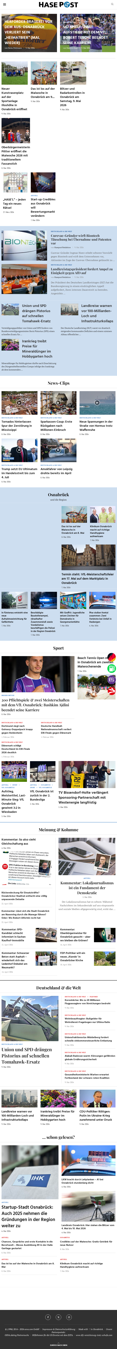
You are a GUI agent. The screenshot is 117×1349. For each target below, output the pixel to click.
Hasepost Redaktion (62, 247)
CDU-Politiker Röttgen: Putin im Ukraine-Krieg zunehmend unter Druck (96, 1115)
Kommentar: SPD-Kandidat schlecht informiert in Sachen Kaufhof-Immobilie (14, 935)
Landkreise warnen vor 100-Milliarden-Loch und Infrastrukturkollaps (97, 313)
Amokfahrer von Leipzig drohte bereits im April (56, 471)
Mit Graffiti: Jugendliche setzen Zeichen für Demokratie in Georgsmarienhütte (72, 617)
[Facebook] (48, 1317)
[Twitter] (58, 1317)
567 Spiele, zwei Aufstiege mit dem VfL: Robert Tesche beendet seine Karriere (85, 35)
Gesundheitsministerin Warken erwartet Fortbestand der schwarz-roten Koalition (87, 1076)
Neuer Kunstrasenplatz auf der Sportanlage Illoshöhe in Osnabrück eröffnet (14, 99)
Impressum (47, 1329)
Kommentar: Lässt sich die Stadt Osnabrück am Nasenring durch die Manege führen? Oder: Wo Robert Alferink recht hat (25, 914)
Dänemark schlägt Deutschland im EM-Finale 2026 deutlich (16, 749)
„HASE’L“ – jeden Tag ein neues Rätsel (14, 203)
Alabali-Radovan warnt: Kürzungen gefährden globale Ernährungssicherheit (90, 1057)
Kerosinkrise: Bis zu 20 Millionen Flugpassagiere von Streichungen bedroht (87, 1002)
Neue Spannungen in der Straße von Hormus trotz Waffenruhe (96, 425)
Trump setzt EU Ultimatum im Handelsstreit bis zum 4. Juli (19, 473)
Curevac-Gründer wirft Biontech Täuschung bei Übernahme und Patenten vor (81, 239)
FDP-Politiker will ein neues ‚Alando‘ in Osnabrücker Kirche (72, 957)
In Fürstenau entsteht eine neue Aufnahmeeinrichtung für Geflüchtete (15, 617)
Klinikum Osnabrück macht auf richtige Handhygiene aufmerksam (101, 531)
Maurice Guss (72, 48)
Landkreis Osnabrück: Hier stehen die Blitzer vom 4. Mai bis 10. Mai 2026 (88, 1227)
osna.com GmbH (31, 1329)
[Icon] (19, 402)
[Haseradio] (111, 691)
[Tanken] (111, 668)
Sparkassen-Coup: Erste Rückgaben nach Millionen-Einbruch (56, 425)
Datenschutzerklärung (65, 1329)
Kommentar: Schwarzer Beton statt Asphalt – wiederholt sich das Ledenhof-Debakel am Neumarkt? (15, 960)
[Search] (112, 4)
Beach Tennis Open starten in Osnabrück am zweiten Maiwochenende (96, 662)
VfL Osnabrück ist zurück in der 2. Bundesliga (42, 795)
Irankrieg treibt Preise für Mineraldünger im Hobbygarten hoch (37, 349)
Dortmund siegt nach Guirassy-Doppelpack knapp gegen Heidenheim (17, 729)
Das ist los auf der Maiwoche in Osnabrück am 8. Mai (73, 530)
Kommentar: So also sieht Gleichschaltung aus (19, 841)
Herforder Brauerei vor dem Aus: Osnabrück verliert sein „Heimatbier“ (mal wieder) (28, 32)
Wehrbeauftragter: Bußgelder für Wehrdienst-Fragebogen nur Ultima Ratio (87, 1020)
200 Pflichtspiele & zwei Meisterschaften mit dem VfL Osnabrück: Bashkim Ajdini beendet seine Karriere (35, 704)
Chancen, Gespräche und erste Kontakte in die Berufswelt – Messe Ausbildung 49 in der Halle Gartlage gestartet (27, 1245)
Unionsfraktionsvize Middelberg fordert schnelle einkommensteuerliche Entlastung (88, 1039)
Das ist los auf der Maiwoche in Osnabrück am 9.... (43, 93)
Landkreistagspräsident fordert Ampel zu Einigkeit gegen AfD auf (82, 271)
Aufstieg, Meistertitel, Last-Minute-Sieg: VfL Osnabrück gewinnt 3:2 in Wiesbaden (14, 802)
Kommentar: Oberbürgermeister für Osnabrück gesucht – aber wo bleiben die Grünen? (75, 935)
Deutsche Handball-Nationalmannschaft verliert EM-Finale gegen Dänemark (56, 729)
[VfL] (111, 679)
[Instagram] (69, 1317)
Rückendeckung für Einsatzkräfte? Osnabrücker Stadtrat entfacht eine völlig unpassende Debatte (24, 896)
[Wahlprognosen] (111, 657)
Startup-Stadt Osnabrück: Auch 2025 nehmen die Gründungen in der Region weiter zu (28, 1217)
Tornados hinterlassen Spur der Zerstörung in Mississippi (17, 425)
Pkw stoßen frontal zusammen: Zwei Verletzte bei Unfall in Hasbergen (100, 617)
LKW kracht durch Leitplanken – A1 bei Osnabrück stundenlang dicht (82, 1181)
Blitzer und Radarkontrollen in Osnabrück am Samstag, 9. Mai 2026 (72, 97)
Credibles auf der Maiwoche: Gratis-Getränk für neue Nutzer (86, 1243)
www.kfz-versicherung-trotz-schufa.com (94, 1335)
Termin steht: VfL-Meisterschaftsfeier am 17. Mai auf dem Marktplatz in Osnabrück (88, 579)
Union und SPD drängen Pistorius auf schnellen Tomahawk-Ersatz (36, 313)
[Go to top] (58, 1345)
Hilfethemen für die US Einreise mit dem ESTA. (52, 1335)
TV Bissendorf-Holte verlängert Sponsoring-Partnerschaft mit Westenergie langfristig (83, 798)
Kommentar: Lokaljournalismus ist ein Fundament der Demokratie (87, 887)
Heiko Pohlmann (15, 48)
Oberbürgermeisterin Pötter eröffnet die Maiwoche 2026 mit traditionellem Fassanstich (16, 155)
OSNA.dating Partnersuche (17, 1335)
